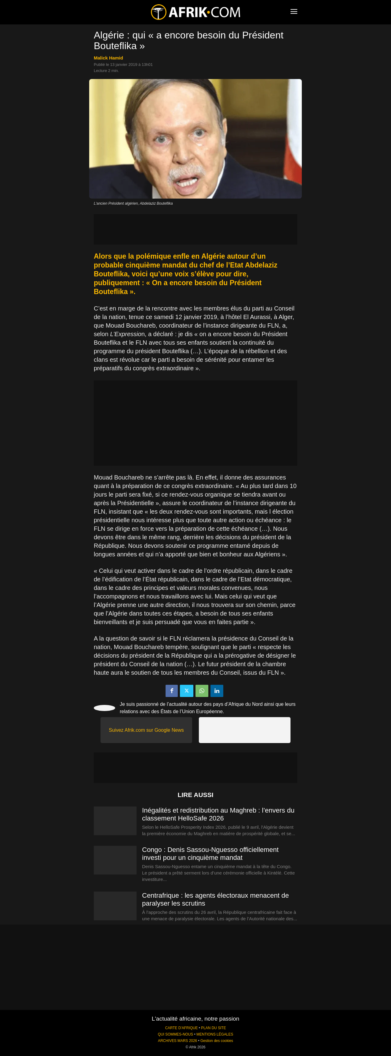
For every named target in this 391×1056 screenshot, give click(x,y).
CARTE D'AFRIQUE (181, 1028)
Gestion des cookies (216, 1041)
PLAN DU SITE (213, 1028)
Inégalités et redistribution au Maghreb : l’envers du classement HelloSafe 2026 (218, 814)
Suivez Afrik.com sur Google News (146, 730)
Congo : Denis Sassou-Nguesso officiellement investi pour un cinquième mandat (210, 853)
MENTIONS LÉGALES (214, 1034)
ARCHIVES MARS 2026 (177, 1041)
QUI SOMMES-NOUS (175, 1034)
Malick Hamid (108, 57)
